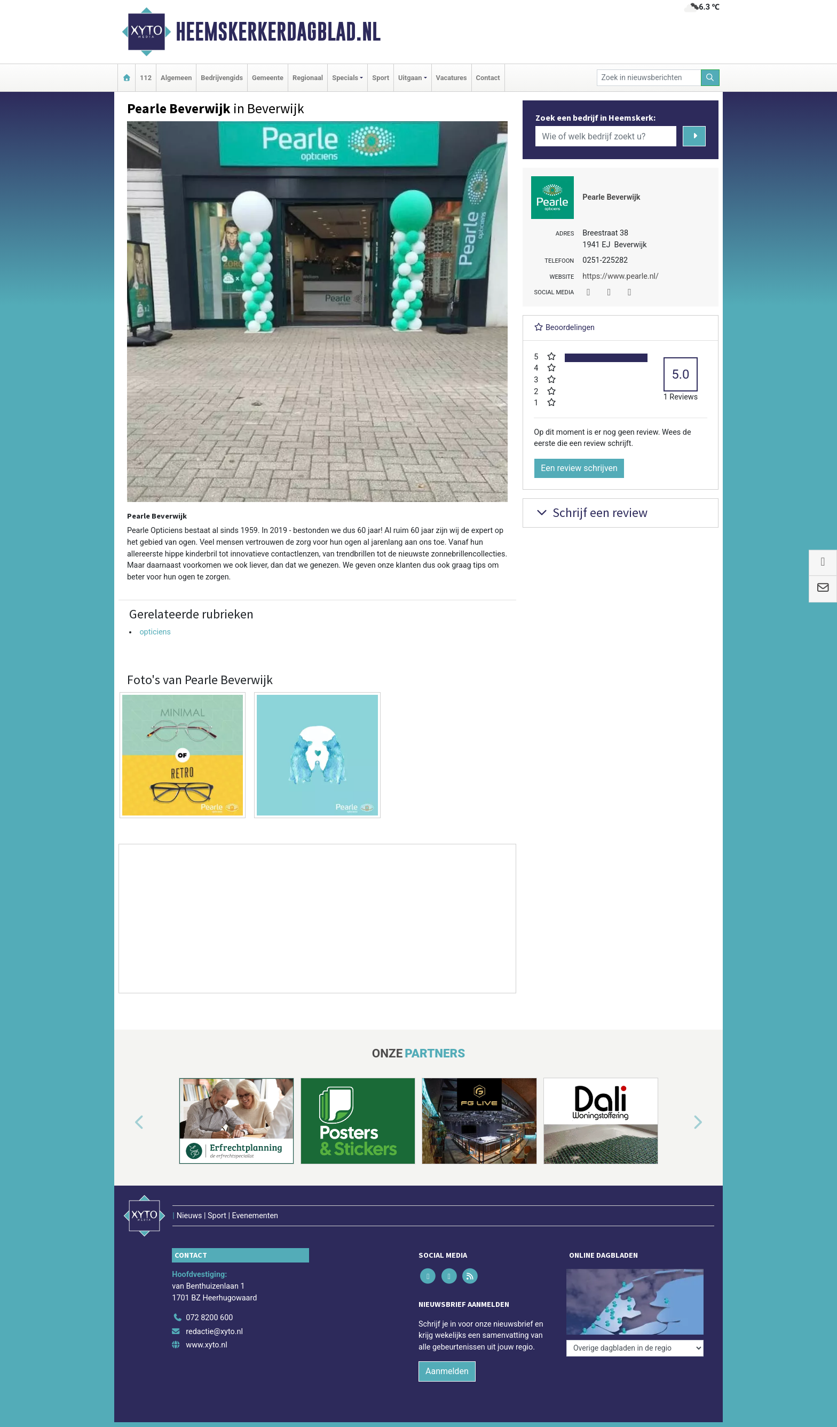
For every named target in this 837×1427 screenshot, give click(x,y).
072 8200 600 (209, 1317)
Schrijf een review (591, 512)
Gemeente (267, 78)
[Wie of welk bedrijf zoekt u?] (605, 136)
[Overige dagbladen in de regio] (635, 1348)
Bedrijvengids (222, 78)
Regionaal (308, 78)
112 (146, 78)
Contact (488, 78)
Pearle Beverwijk (611, 197)
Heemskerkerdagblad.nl (278, 31)
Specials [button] (345, 78)
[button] (127, 1123)
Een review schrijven (579, 468)
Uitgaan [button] (410, 78)
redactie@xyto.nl (214, 1331)
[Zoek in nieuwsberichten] (649, 77)
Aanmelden (447, 1371)
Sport (380, 78)
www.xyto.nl (206, 1345)
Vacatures (451, 78)
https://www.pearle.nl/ (620, 276)
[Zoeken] (710, 77)
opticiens (155, 632)
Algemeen (176, 78)
